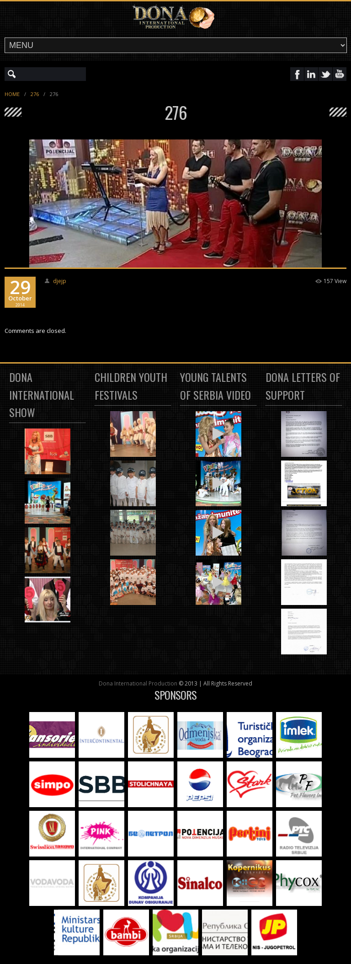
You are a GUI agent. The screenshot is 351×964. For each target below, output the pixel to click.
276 (35, 94)
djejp (59, 281)
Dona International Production (138, 683)
